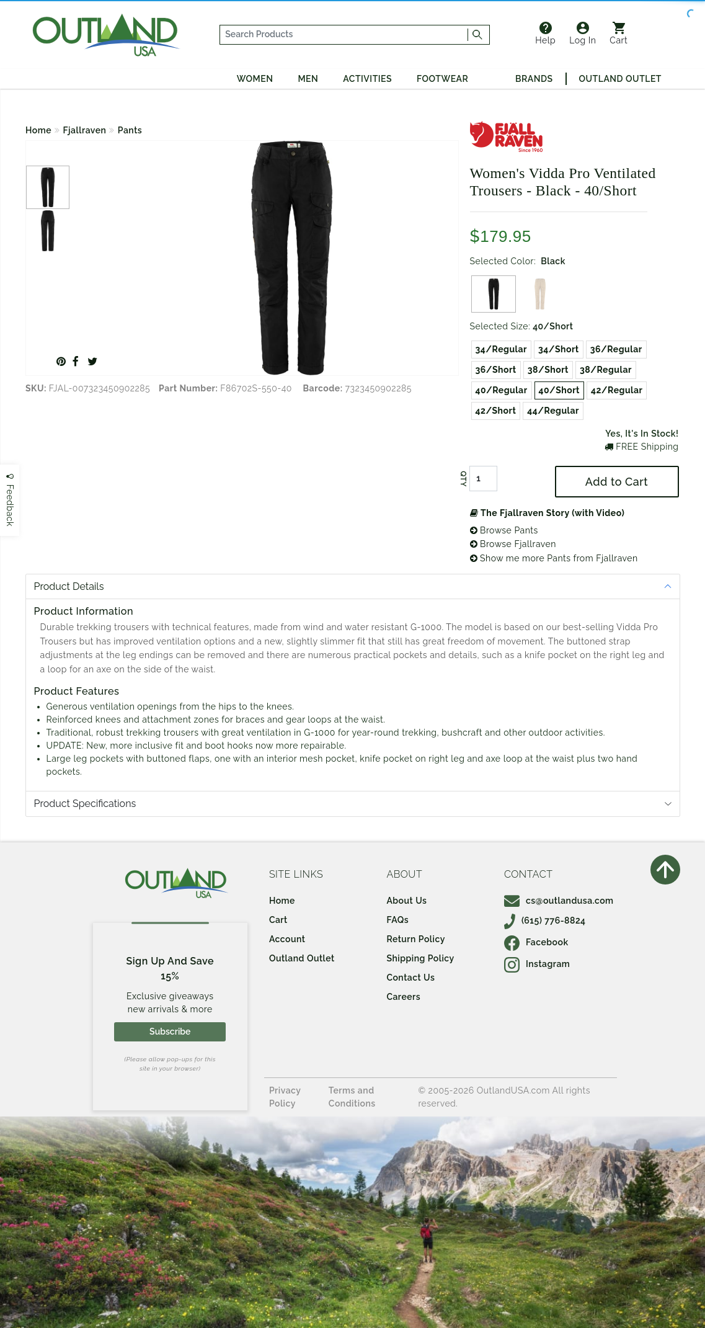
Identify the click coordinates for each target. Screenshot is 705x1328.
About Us (406, 901)
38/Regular (606, 370)
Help (545, 33)
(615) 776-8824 (545, 920)
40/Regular (502, 390)
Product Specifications (85, 803)
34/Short (558, 349)
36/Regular (616, 349)
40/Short (559, 390)
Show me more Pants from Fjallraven (554, 558)
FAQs (397, 920)
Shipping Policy (420, 958)
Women (255, 79)
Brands (533, 79)
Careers (403, 997)
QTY (462, 479)
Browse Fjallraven (513, 544)
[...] (344, 35)
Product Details (69, 586)
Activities (367, 79)
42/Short (496, 411)
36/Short (496, 370)
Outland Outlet (620, 79)
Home (38, 130)
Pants (130, 130)
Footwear (442, 79)
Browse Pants (504, 530)
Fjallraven (85, 130)
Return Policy (415, 939)
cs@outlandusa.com (559, 901)
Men (308, 79)
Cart (618, 33)
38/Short (548, 370)
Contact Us (410, 978)
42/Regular (617, 390)
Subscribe (169, 1031)
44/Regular (553, 411)
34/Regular (501, 349)
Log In (582, 33)
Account (287, 939)
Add (616, 481)
